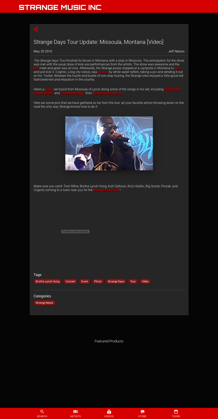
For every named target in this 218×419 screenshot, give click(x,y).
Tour (133, 281)
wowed (103, 72)
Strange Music (44, 302)
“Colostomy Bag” (73, 93)
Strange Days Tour (106, 190)
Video (145, 281)
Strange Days (116, 281)
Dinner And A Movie (107, 93)
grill (177, 68)
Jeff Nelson (176, 51)
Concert (70, 281)
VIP (36, 68)
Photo (98, 281)
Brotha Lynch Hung (48, 281)
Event (84, 281)
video (49, 89)
